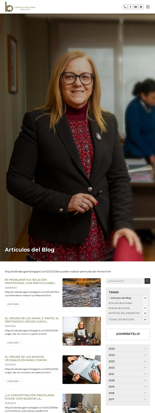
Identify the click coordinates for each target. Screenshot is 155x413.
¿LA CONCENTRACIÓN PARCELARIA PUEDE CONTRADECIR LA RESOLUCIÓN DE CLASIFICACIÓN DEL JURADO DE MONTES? (31, 397)
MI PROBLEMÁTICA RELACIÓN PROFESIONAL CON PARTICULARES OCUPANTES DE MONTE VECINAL (29, 281)
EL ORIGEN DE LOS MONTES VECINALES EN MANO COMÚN (26, 358)
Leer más (12, 304)
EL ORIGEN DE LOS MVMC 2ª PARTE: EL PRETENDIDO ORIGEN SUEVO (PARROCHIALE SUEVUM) (32, 320)
